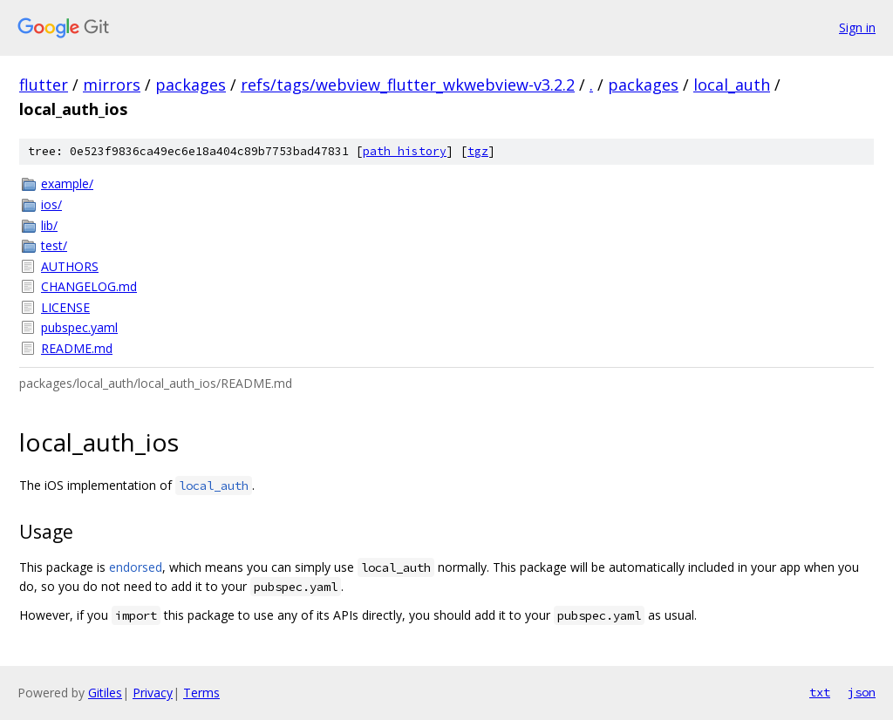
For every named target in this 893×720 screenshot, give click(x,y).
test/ (54, 245)
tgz (477, 151)
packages (190, 84)
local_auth (731, 84)
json (862, 692)
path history (404, 151)
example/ (67, 183)
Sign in (857, 27)
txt (819, 692)
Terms (201, 692)
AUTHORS (70, 266)
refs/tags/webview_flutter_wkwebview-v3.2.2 (408, 84)
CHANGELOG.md (89, 286)
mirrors (111, 84)
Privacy (153, 692)
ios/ (51, 204)
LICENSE (65, 307)
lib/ (49, 225)
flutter (43, 84)
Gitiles (105, 692)
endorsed (135, 567)
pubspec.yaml (79, 327)
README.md (76, 348)
